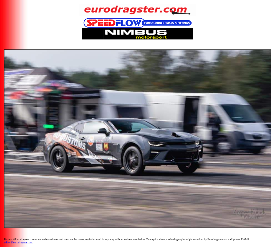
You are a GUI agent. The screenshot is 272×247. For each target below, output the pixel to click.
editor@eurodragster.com (18, 242)
